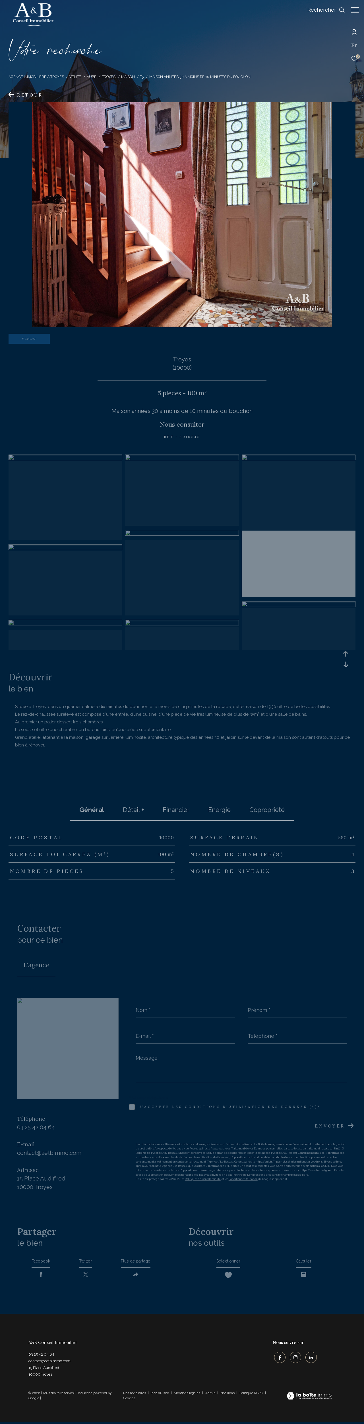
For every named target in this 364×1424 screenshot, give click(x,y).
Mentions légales (187, 1395)
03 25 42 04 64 (36, 1127)
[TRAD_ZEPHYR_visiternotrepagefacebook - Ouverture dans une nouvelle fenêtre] (278, 1358)
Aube (91, 77)
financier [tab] (176, 809)
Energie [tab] (219, 809)
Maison (128, 77)
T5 (142, 77)
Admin (210, 1395)
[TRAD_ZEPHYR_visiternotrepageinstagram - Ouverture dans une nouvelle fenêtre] (294, 1358)
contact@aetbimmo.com (49, 1152)
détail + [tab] (133, 809)
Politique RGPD (251, 1395)
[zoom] (65, 458)
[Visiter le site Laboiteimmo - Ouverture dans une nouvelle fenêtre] (309, 1398)
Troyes (108, 77)
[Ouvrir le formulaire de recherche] (323, 10)
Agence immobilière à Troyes (36, 77)
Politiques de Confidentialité (203, 1179)
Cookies (129, 1400)
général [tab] (91, 809)
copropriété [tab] (267, 809)
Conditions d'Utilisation (243, 1179)
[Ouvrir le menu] (355, 10)
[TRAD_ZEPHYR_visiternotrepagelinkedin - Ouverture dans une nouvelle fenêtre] (309, 1358)
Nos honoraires (134, 1395)
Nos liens (227, 1395)
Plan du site (160, 1395)
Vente (75, 77)
